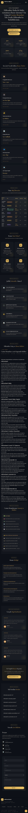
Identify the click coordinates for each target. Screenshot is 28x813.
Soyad (5, 763)
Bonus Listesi (9, 806)
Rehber (15, 806)
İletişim (22, 806)
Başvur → (4, 179)
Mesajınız (5, 777)
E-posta (5, 768)
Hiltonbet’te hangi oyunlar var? (14, 706)
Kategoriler (3, 806)
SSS (18, 806)
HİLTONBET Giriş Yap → (14, 30)
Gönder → (14, 787)
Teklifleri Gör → (6, 88)
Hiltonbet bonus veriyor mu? (14, 709)
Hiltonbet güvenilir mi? (14, 695)
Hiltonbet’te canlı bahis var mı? (14, 717)
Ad (4, 758)
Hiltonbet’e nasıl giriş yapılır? (14, 699)
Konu (4, 772)
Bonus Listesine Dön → (14, 676)
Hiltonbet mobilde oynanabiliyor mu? (14, 713)
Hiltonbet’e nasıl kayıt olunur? (14, 702)
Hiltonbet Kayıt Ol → (14, 33)
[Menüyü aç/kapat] (26, 2)
